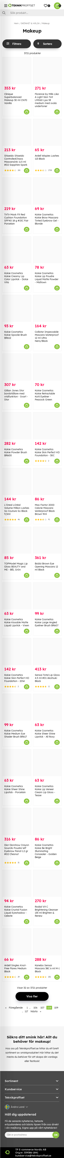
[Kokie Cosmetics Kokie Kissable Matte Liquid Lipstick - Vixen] (17, 595)
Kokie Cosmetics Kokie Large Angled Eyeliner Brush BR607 (46, 622)
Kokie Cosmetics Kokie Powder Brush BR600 (15, 452)
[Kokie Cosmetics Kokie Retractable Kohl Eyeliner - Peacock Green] (47, 367)
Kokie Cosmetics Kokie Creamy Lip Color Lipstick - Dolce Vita (16, 278)
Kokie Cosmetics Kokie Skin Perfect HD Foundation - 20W (16, 678)
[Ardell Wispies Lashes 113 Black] (47, 132)
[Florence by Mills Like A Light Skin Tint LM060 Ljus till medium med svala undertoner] (47, 70)
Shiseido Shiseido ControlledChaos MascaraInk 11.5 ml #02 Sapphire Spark (15, 160)
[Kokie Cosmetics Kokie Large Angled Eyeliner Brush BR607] (47, 595)
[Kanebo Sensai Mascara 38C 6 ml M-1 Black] (47, 942)
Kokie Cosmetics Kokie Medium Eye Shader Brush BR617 (15, 733)
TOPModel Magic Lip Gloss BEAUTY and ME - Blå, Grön (16, 566)
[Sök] (32, 12)
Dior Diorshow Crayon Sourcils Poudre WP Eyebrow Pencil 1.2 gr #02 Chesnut (16, 850)
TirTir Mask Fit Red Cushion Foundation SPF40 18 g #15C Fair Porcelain (16, 219)
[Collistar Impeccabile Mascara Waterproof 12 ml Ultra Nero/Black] (47, 308)
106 (35, 1007)
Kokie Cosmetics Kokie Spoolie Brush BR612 (15, 334)
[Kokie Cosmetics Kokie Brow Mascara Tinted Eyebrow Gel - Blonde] (47, 191)
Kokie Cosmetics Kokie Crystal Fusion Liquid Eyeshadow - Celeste (15, 911)
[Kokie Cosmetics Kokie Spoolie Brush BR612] (17, 308)
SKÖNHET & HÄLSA (30, 23)
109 (56, 1007)
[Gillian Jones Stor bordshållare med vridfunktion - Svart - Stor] (17, 367)
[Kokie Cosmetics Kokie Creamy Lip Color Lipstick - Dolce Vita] (17, 249)
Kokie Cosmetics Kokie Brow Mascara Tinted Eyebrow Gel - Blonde (47, 219)
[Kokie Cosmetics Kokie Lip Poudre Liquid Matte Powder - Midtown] (47, 249)
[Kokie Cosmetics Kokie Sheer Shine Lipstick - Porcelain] (17, 762)
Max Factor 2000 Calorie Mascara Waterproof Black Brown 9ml (45, 509)
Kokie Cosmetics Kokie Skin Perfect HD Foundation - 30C (47, 452)
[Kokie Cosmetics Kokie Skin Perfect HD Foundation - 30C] (47, 425)
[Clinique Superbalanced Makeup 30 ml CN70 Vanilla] (17, 70)
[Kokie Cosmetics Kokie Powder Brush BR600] (17, 425)
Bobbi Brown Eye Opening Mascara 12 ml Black (46, 566)
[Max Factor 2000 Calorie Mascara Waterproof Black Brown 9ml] (47, 481)
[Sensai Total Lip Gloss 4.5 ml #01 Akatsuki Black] (47, 651)
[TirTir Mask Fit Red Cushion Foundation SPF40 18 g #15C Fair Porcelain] (17, 191)
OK (56, 1134)
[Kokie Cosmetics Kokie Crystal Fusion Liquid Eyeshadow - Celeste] (17, 883)
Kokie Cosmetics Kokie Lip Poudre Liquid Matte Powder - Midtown (46, 278)
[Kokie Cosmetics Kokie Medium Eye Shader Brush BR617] (17, 707)
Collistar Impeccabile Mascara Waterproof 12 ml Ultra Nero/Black (47, 336)
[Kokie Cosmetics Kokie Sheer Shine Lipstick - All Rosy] (47, 707)
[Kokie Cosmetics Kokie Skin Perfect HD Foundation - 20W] (17, 651)
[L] (17, 481)
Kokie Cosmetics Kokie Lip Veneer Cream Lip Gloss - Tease (45, 791)
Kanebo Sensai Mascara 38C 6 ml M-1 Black (47, 968)
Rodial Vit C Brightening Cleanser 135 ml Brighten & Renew (46, 911)
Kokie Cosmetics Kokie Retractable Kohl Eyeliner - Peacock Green (45, 395)
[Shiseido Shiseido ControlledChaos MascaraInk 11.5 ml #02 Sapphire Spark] (17, 132)
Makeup (45, 23)
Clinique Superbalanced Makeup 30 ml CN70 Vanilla (15, 99)
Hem (16, 23)
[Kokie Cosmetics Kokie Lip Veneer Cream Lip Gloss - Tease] (47, 762)
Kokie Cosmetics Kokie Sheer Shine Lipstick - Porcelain (15, 789)
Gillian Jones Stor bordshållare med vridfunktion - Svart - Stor (16, 395)
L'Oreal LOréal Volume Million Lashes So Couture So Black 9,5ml (16, 509)
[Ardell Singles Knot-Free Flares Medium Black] (17, 942)
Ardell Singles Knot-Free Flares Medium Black (15, 968)
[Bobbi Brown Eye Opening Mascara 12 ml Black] (47, 540)
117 (26, 1011)
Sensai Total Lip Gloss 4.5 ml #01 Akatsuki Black (47, 678)
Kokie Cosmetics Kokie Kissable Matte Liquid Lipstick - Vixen (16, 622)
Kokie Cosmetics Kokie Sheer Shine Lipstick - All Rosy (45, 733)
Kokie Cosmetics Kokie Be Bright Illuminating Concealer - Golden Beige (46, 851)
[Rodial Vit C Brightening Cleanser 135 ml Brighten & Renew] (47, 883)
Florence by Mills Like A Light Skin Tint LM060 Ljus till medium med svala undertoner (47, 100)
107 (42, 1007)
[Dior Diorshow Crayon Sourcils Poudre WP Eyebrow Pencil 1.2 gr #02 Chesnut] (17, 821)
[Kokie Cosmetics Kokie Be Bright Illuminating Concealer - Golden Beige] (47, 821)
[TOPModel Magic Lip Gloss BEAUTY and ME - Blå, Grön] (17, 540)
